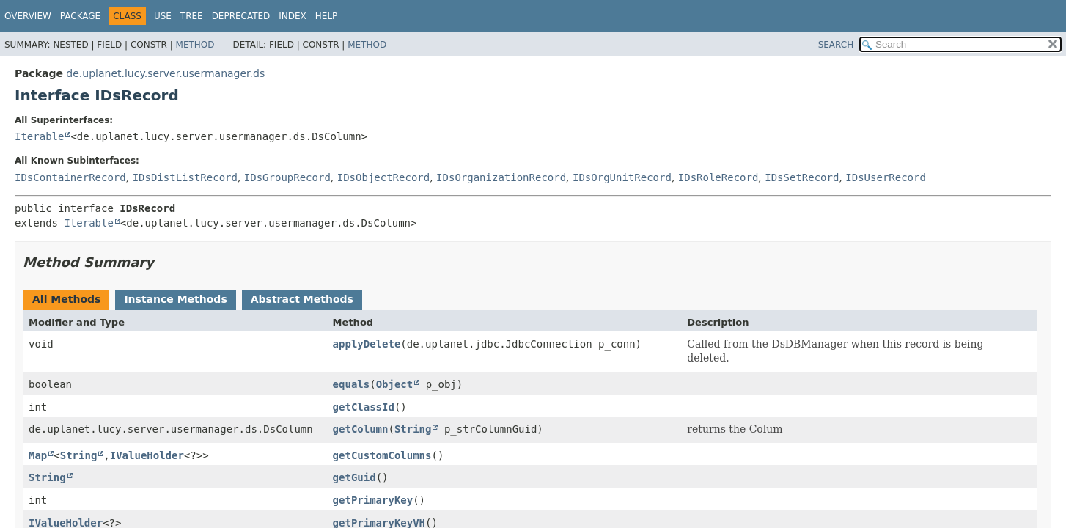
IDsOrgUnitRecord (622, 177)
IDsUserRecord (885, 177)
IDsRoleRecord (718, 177)
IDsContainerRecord (70, 177)
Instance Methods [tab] (175, 299)
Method (195, 45)
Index (292, 16)
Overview (27, 16)
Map (38, 455)
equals (351, 384)
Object (394, 384)
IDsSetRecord (802, 177)
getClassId (363, 407)
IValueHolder (147, 455)
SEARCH (836, 45)
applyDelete (367, 344)
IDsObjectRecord (383, 177)
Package (80, 16)
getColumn (361, 429)
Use (163, 16)
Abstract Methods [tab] (302, 299)
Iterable (39, 136)
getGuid (354, 477)
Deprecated (241, 16)
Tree (191, 16)
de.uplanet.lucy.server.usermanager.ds (165, 73)
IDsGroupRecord (287, 177)
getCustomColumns (382, 455)
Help (326, 16)
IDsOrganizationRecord (501, 177)
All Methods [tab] (66, 299)
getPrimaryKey (373, 500)
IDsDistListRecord (185, 177)
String (413, 429)
